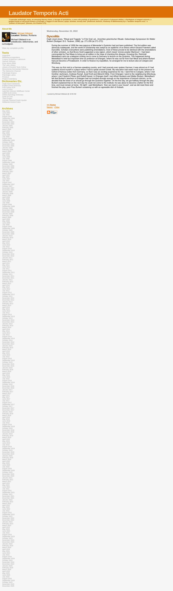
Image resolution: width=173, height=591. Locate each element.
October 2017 (7, 406)
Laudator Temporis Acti (38, 13)
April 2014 (6, 329)
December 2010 (8, 256)
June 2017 (6, 399)
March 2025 (6, 569)
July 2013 (6, 313)
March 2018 (6, 415)
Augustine (6, 55)
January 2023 (7, 522)
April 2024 (6, 549)
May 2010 (6, 243)
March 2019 (6, 437)
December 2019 (8, 454)
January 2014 (7, 324)
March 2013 (6, 305)
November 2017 (8, 408)
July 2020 (6, 467)
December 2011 (8, 278)
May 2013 (6, 309)
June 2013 (6, 311)
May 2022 (6, 507)
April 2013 (6, 307)
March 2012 (6, 283)
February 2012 (7, 282)
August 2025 (7, 579)
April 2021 (6, 483)
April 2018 (6, 417)
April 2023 (6, 527)
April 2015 (6, 351)
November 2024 (8, 562)
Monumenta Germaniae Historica (15, 69)
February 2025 (7, 568)
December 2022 (8, 520)
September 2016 (8, 382)
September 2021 (8, 492)
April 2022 (6, 505)
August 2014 (7, 337)
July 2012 (6, 291)
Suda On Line (7, 97)
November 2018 (8, 430)
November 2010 (8, 254)
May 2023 (6, 529)
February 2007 (7, 172)
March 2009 (6, 217)
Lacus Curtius (7, 89)
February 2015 (7, 348)
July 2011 (6, 269)
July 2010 (6, 247)
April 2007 (6, 175)
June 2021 (6, 487)
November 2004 (8, 122)
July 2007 (6, 181)
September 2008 (8, 206)
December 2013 (8, 322)
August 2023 (7, 535)
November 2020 (8, 474)
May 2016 (6, 375)
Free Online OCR (8, 87)
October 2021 (7, 494)
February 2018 (7, 414)
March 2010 (6, 239)
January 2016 (7, 368)
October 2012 (7, 296)
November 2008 (8, 210)
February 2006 (7, 150)
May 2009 (6, 221)
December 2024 (8, 564)
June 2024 (6, 553)
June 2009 (6, 223)
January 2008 (7, 192)
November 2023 (8, 540)
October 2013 (7, 318)
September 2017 (8, 404)
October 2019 (7, 450)
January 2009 (7, 214)
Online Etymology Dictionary (12, 95)
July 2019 (6, 445)
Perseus (5, 77)
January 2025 (7, 566)
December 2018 (8, 432)
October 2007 (7, 186)
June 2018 (6, 421)
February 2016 (7, 370)
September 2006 (8, 162)
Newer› (50, 107)
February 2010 (7, 238)
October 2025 (7, 582)
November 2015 (8, 364)
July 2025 (6, 577)
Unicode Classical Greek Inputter (14, 100)
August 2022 (7, 513)
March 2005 (6, 129)
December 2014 (8, 344)
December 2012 (8, 300)
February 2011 (7, 260)
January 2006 (7, 148)
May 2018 (6, 419)
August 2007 (7, 183)
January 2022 (7, 500)
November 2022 (8, 518)
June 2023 (6, 531)
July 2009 (6, 225)
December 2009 (8, 234)
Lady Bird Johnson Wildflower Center (16, 91)
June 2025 (6, 575)
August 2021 (7, 491)
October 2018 (7, 428)
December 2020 (8, 476)
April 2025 (6, 571)
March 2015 (6, 349)
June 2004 (6, 113)
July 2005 (6, 137)
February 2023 (7, 524)
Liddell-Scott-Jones (9, 93)
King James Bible (9, 63)
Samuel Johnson (8, 61)
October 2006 (7, 164)
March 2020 (6, 459)
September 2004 (8, 118)
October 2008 (7, 208)
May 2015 (6, 353)
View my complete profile (13, 48)
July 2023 (6, 533)
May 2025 (6, 573)
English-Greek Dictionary (11, 86)
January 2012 (7, 280)
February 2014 (7, 326)
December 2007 (8, 190)
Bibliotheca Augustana (11, 57)
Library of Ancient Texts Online (14, 67)
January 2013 (7, 302)
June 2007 (6, 179)
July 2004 (6, 115)
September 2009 (8, 228)
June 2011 (6, 267)
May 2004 (6, 111)
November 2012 (8, 298)
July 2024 (6, 555)
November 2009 (8, 232)
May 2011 (6, 265)
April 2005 (6, 131)
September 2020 (8, 470)
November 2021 (8, 496)
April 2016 (6, 373)
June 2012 (6, 289)
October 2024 (7, 560)
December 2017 (8, 410)
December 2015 (8, 366)
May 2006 (6, 155)
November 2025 (8, 584)
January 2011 (7, 258)
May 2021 (6, 485)
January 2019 (7, 434)
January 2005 (7, 126)
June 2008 (6, 201)
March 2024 (6, 547)
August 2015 (7, 359)
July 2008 (6, 203)
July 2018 (6, 423)
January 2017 (7, 390)
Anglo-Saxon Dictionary (11, 84)
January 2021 (7, 478)
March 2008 (6, 195)
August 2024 (7, 557)
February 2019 (7, 436)
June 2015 (6, 355)
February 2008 (7, 194)
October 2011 (7, 274)
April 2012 (6, 285)
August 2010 (7, 249)
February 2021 (7, 480)
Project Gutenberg (9, 79)
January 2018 (7, 412)
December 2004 (8, 124)
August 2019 (7, 447)
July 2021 (6, 489)
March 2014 (6, 327)
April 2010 (6, 241)
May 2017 (6, 397)
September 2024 (8, 558)
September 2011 (8, 272)
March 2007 (6, 173)
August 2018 (7, 425)
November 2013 (8, 320)
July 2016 (6, 379)
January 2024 (7, 544)
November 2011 (8, 276)
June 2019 (6, 443)
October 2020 (7, 472)
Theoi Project (7, 98)
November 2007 (8, 188)
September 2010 (8, 250)
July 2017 (6, 401)
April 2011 (6, 263)
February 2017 (7, 392)
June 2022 (6, 509)
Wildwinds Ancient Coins (11, 102)
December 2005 (8, 146)
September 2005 (8, 140)
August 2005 (7, 138)
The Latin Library (8, 65)
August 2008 (7, 205)
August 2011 (7, 271)
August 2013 (7, 315)
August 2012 (7, 293)
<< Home (51, 105)
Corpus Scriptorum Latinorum (13, 59)
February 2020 (7, 458)
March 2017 (6, 393)
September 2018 (8, 426)
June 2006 (6, 157)
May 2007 (6, 177)
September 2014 (8, 338)
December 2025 (8, 586)
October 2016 (7, 384)
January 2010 (7, 236)
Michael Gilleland (25, 33)
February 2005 (7, 127)
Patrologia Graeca (9, 73)
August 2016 (7, 381)
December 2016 (8, 388)
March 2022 (6, 503)
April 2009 (6, 219)
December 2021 (8, 498)
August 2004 (7, 116)
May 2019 (6, 441)
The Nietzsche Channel (11, 71)
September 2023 (8, 536)
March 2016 (6, 371)
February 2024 (7, 546)
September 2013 (8, 316)
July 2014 (6, 335)
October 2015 (7, 362)
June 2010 (6, 245)
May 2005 (6, 133)
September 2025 (8, 580)
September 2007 (8, 184)
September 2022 (8, 514)
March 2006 (6, 151)
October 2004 (7, 120)
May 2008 (6, 199)
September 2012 (8, 294)
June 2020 (6, 465)
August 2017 (7, 403)
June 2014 (6, 333)
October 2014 (7, 340)
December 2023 (8, 542)
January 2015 (7, 346)
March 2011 (6, 261)
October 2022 (7, 516)
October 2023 (7, 538)
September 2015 (8, 360)
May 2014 (6, 331)
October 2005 (7, 142)
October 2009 (7, 230)
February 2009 (7, 216)
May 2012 (6, 287)
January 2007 (7, 170)
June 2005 (6, 135)
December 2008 (8, 212)
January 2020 (7, 456)
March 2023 (6, 525)
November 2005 (8, 144)
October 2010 (7, 252)
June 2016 (6, 377)
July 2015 (6, 357)
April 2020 (6, 461)
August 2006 (7, 161)
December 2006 (8, 168)
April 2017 (6, 395)
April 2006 (6, 153)
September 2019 (8, 448)
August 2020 (7, 469)
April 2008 (6, 197)
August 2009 (7, 227)
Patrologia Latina (8, 75)
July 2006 (6, 159)
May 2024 (6, 551)
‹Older (56, 107)
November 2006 (8, 166)
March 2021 (6, 481)
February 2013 (7, 304)
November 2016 (8, 386)
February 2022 (7, 502)
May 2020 (6, 463)
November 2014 (8, 342)
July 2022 (6, 511)
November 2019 (8, 452)
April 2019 (6, 439)
